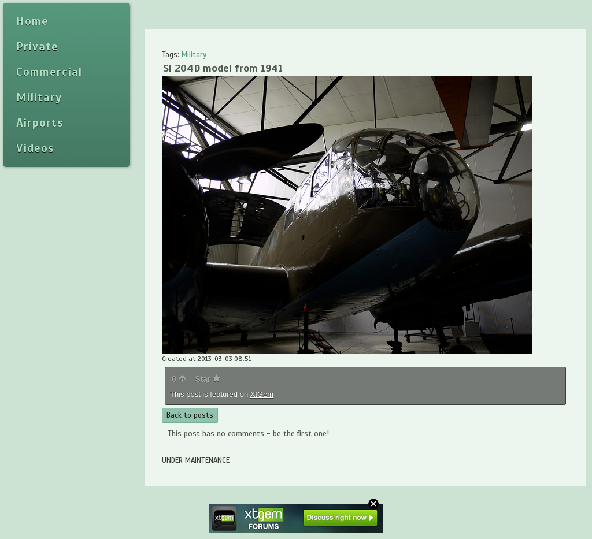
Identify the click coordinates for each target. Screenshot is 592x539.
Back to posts (189, 415)
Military (194, 55)
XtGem (261, 394)
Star (207, 379)
